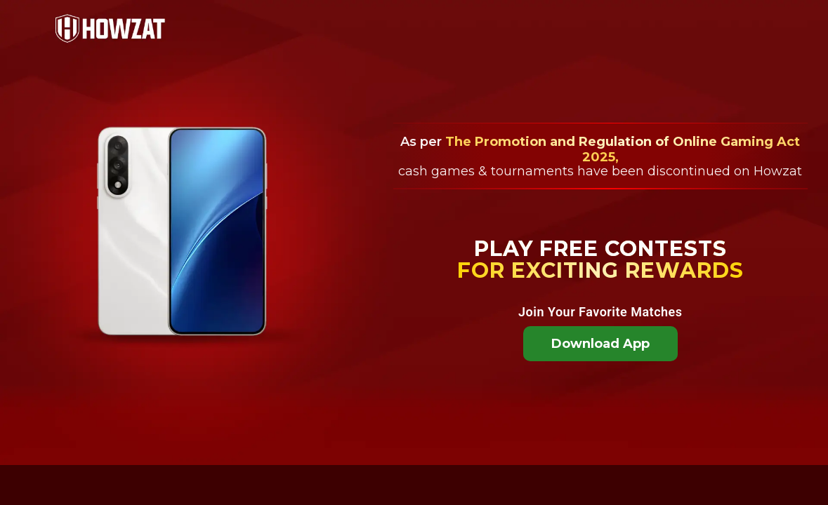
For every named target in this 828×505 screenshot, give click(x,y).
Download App (600, 343)
